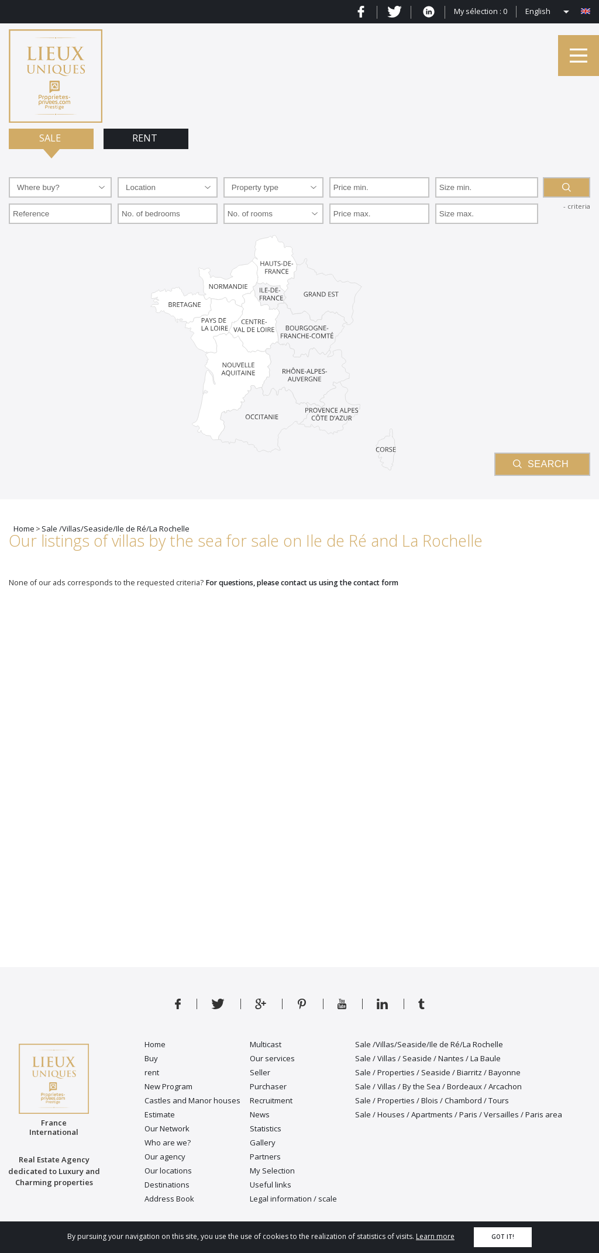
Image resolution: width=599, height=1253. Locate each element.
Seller (260, 1072)
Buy (151, 1058)
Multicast (265, 1044)
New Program (168, 1086)
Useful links (270, 1184)
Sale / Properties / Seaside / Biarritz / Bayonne (438, 1072)
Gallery (263, 1142)
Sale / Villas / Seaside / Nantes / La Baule (428, 1058)
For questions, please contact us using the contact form (301, 583)
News (260, 1114)
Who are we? (167, 1142)
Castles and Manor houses (192, 1100)
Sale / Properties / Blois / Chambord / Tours (432, 1100)
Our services (272, 1058)
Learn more (435, 1236)
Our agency (164, 1156)
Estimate (159, 1114)
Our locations (168, 1170)
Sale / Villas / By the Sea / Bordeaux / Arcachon (438, 1086)
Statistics (265, 1128)
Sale (51, 138)
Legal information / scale (293, 1198)
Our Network (167, 1128)
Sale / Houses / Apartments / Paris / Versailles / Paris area (458, 1114)
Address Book (169, 1198)
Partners (265, 1156)
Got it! (502, 1237)
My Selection (272, 1170)
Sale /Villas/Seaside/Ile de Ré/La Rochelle (429, 1044)
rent (151, 1072)
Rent (146, 138)
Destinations (167, 1184)
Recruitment (271, 1100)
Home (155, 1044)
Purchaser (268, 1086)
